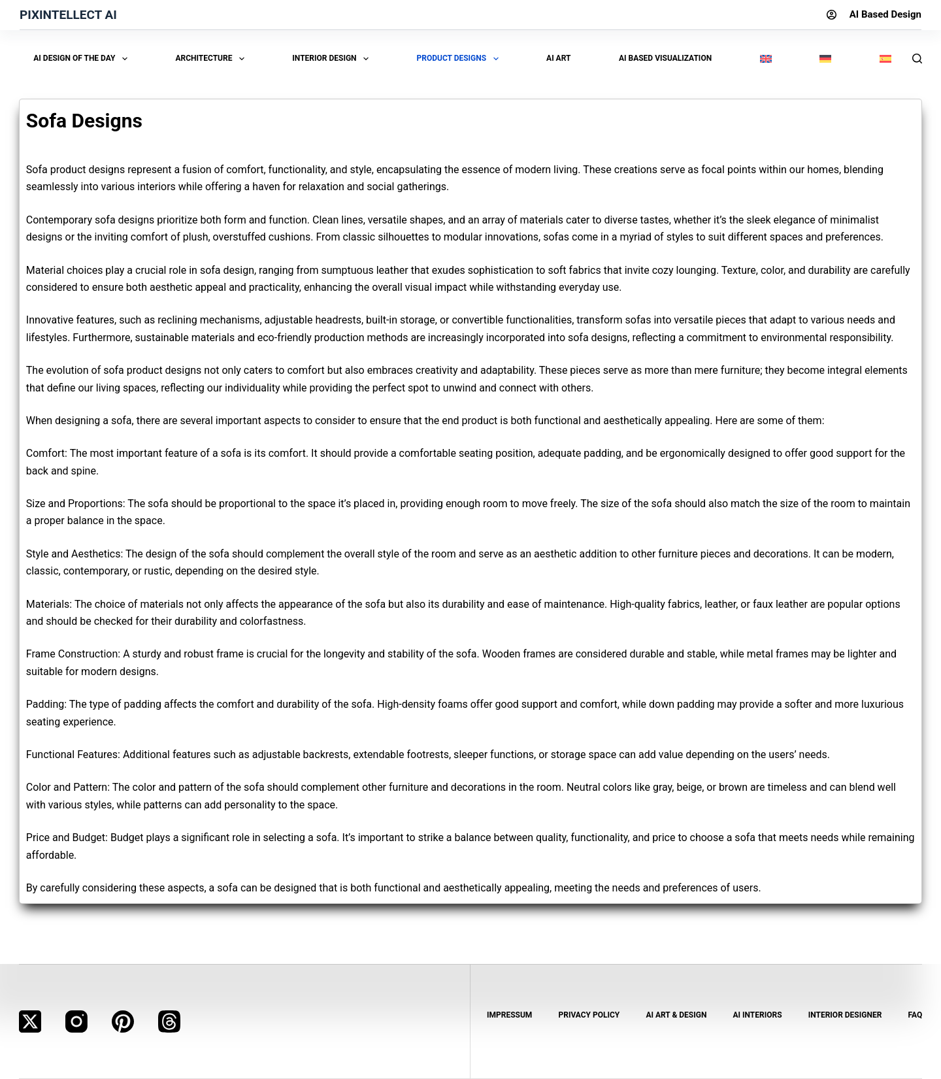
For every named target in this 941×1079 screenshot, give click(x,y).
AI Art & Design (676, 1015)
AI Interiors (757, 1015)
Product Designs (459, 59)
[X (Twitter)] (30, 1021)
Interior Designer (845, 1015)
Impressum (509, 1015)
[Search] (917, 58)
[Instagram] (76, 1021)
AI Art (558, 58)
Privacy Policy (588, 1015)
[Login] (831, 15)
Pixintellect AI (68, 14)
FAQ (915, 1015)
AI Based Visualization (665, 58)
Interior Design (333, 59)
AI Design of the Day (83, 59)
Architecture (212, 59)
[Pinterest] (123, 1021)
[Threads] (169, 1021)
